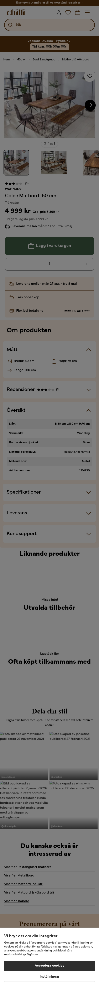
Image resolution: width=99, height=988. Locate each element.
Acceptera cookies (49, 965)
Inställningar (49, 976)
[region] (49, 958)
